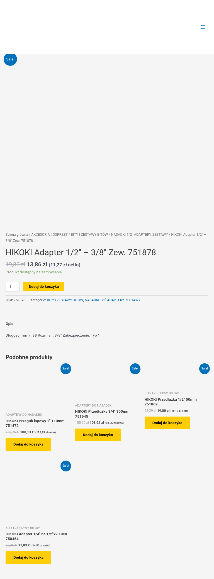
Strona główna (17, 234)
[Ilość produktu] (13, 287)
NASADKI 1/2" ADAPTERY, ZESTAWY (139, 234)
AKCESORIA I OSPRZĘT (49, 234)
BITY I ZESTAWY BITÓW (89, 234)
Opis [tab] (9, 323)
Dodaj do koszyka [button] (28, 444)
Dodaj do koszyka (44, 286)
